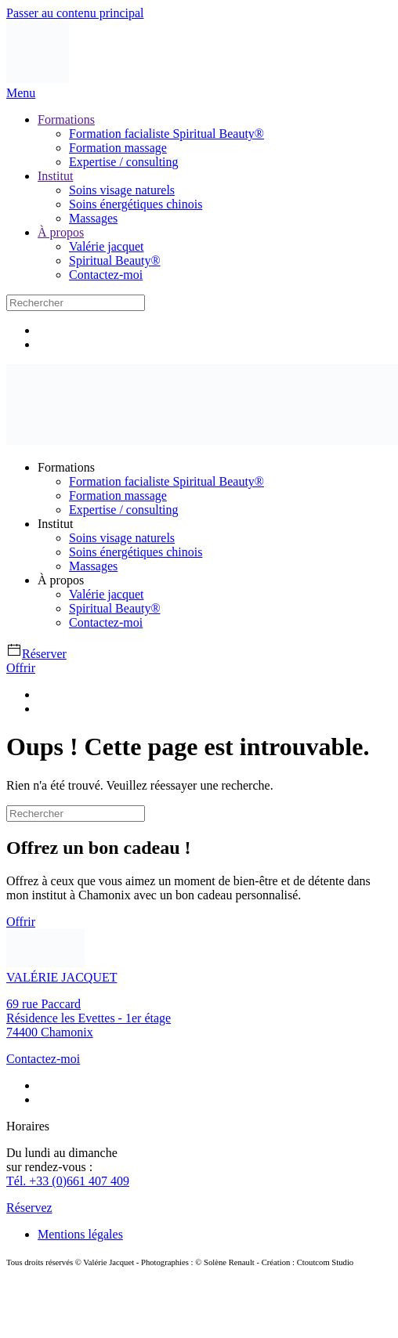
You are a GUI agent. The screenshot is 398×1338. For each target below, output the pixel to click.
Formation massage (118, 147)
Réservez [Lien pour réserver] (29, 1207)
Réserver (36, 653)
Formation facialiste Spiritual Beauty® (166, 133)
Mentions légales (80, 1234)
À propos (61, 232)
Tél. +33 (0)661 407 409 (67, 1181)
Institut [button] (55, 523)
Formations (66, 119)
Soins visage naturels (122, 190)
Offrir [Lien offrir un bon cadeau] (20, 921)
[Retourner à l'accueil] (37, 78)
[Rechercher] (75, 303)
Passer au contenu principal (75, 13)
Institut (55, 176)
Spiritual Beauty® (115, 260)
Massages (93, 218)
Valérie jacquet (106, 246)
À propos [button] (61, 580)
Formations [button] (66, 467)
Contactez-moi (106, 274)
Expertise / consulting (124, 161)
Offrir (20, 667)
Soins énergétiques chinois (135, 204)
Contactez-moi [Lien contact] (43, 1058)
